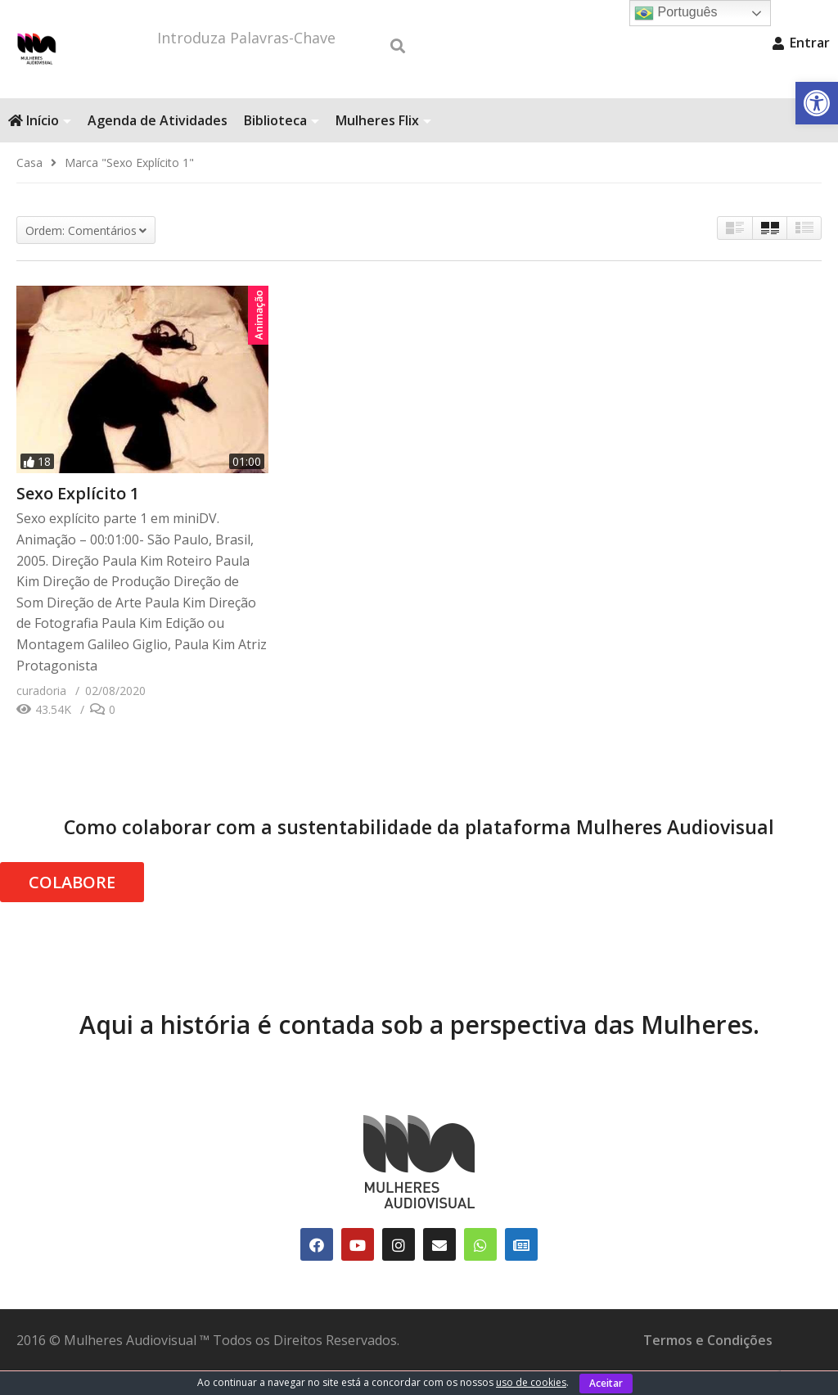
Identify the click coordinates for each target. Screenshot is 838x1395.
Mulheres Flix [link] (383, 145)
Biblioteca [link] (281, 145)
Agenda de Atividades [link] (158, 145)
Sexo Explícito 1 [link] (77, 518)
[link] (816, 103)
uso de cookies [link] (531, 1382)
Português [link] (675, 13)
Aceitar (606, 1383)
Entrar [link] (801, 43)
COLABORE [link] (72, 907)
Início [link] (39, 145)
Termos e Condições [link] (708, 1365)
